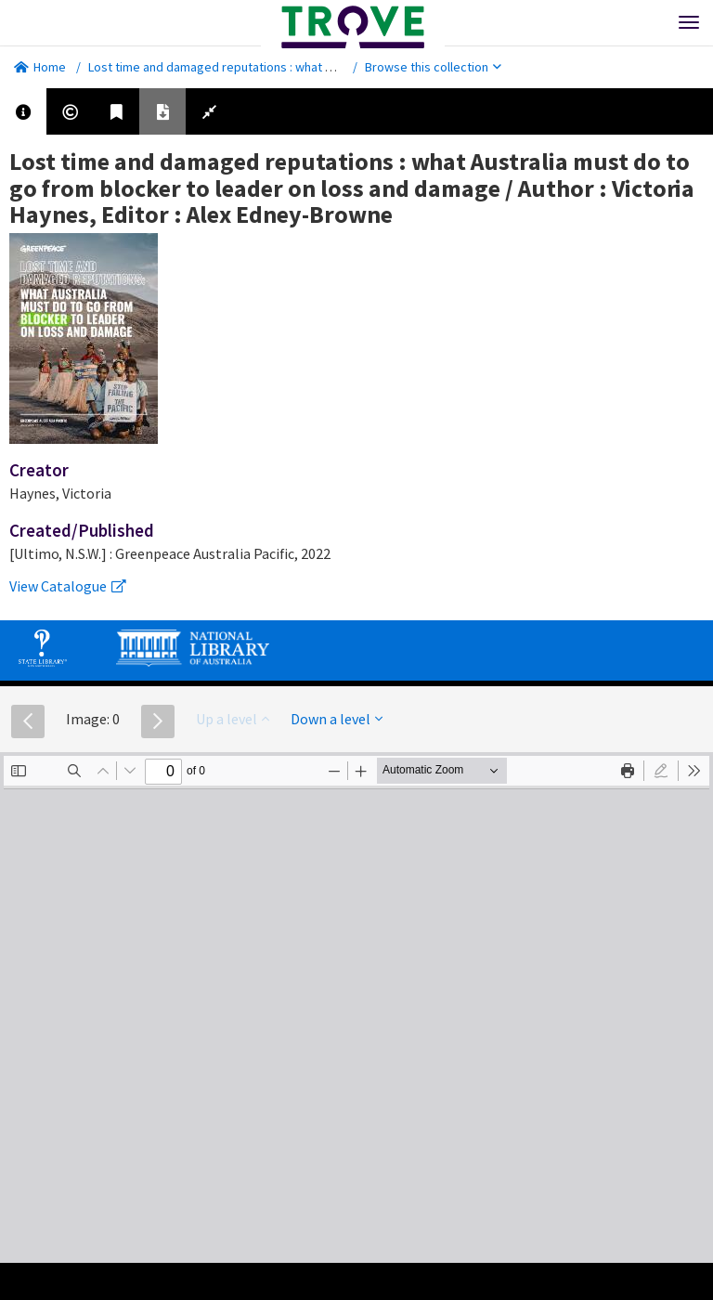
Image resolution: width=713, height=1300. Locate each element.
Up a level (232, 718)
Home (40, 66)
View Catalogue (67, 586)
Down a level (336, 718)
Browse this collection (433, 66)
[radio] (661, 771)
